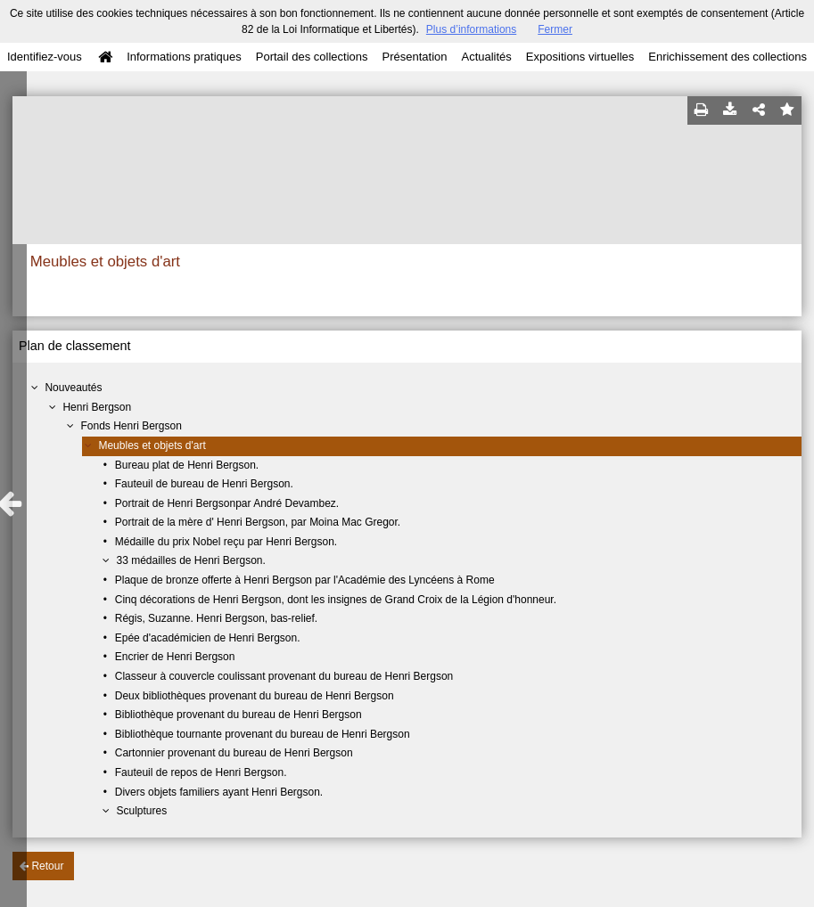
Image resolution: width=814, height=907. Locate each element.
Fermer (555, 29)
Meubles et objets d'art (151, 445)
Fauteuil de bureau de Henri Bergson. (204, 484)
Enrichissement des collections (727, 56)
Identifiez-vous (44, 56)
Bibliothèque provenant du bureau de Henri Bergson (238, 714)
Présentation (414, 56)
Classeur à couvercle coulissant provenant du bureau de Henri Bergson (284, 676)
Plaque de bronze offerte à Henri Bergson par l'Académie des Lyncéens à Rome (305, 580)
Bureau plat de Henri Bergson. (187, 465)
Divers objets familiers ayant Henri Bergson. (219, 792)
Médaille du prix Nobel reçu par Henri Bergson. (226, 541)
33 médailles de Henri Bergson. (190, 560)
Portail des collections (312, 56)
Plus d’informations (471, 29)
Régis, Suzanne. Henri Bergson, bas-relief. (216, 618)
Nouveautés (73, 387)
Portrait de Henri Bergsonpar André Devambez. (227, 503)
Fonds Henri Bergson (130, 426)
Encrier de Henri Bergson (175, 656)
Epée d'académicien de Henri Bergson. (207, 638)
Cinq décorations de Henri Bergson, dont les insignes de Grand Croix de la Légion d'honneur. (335, 599)
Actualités (486, 56)
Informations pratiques (184, 56)
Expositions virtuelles (580, 56)
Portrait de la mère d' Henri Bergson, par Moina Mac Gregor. (257, 522)
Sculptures (141, 811)
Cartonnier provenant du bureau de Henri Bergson (234, 753)
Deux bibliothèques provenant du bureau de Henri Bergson (254, 696)
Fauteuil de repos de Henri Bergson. (201, 772)
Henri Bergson (96, 407)
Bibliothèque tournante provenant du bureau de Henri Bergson (262, 734)
